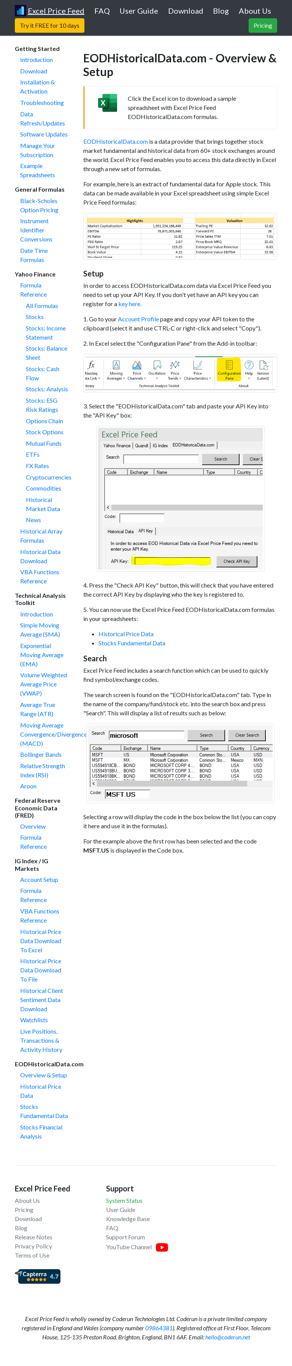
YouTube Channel (129, 1246)
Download (33, 71)
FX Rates (37, 465)
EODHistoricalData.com (115, 141)
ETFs (33, 454)
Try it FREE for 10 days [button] (49, 25)
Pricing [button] (263, 25)
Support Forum (125, 1237)
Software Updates (44, 134)
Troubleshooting (42, 102)
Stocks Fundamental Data (131, 642)
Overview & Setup (43, 1075)
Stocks (35, 316)
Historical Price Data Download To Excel (40, 940)
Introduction (36, 59)
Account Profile (138, 318)
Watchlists (34, 1019)
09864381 (159, 1327)
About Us (27, 1200)
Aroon (28, 785)
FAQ (112, 1227)
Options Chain (44, 420)
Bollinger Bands (41, 754)
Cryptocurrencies (48, 477)
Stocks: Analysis (47, 388)
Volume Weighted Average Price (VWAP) (43, 684)
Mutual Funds (44, 443)
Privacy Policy (33, 1246)
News (33, 519)
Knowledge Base (128, 1218)
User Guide (120, 1209)
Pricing (24, 1209)
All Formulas (42, 305)
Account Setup (39, 879)
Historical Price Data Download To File (40, 970)
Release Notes (33, 1237)
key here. (129, 303)
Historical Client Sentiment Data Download (41, 999)
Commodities (43, 488)
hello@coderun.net (227, 1337)
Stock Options (44, 431)
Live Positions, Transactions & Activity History (41, 1040)
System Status (124, 1200)
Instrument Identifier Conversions (36, 230)
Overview (33, 826)
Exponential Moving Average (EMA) (41, 654)
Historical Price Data (126, 633)
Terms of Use (32, 1255)
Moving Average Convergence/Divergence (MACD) (53, 734)
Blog (21, 1227)
